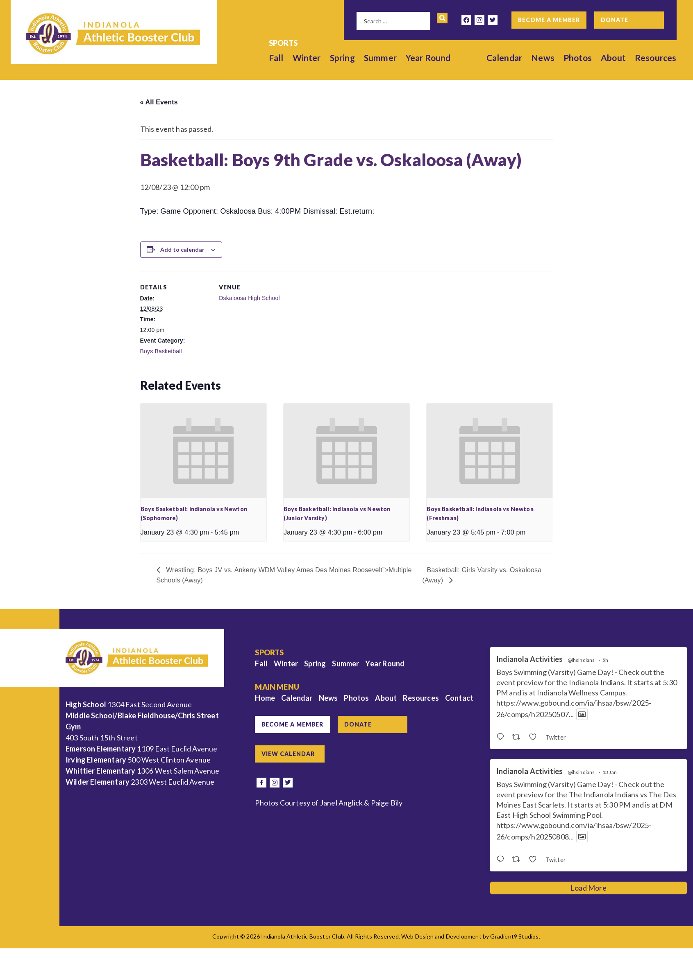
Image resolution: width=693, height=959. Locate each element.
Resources (656, 57)
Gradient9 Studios (514, 936)
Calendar (504, 57)
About (613, 57)
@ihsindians (581, 660)
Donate (614, 19)
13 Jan (609, 772)
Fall (276, 57)
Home (265, 697)
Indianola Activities (529, 659)
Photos (577, 57)
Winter (307, 57)
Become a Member (549, 19)
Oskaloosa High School (249, 298)
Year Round (428, 57)
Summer (380, 57)
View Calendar (288, 753)
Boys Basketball (161, 351)
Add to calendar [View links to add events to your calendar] (182, 249)
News (542, 57)
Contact (459, 697)
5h (605, 660)
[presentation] (203, 451)
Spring (342, 57)
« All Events (159, 102)
